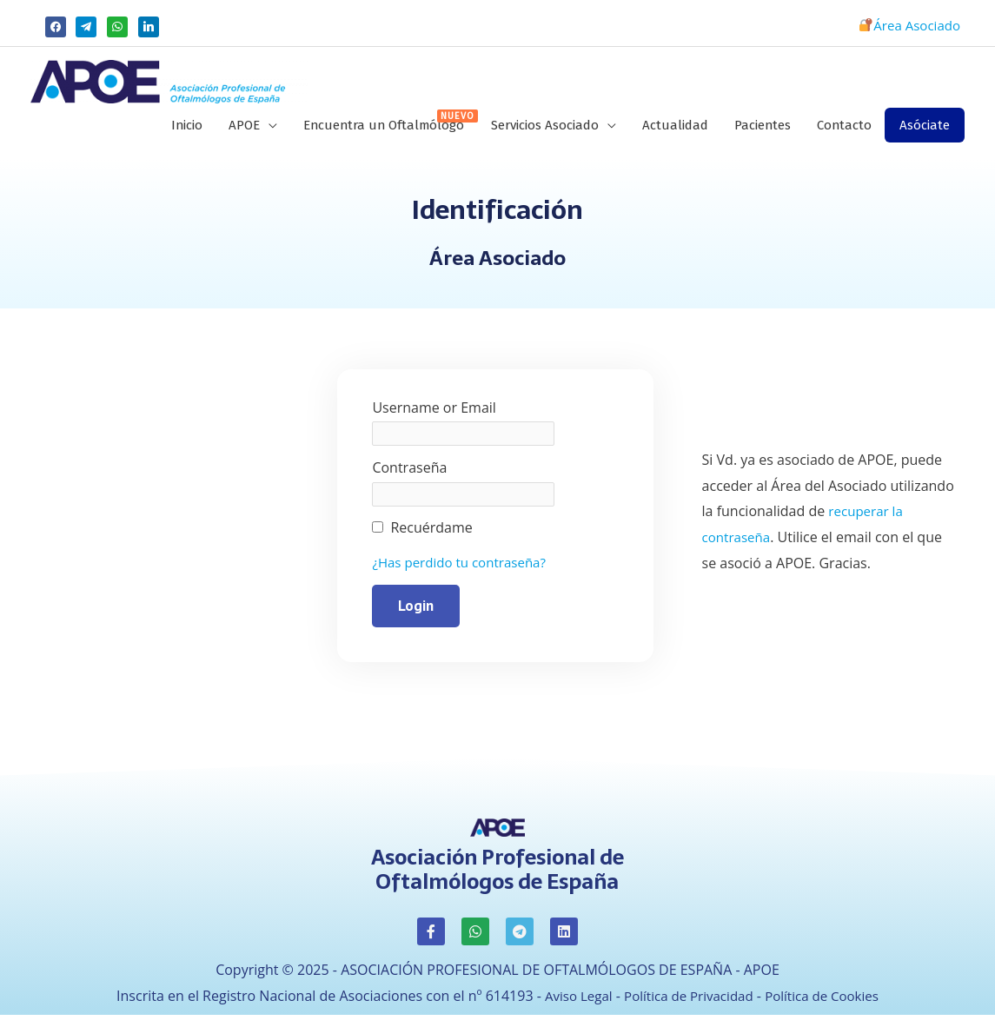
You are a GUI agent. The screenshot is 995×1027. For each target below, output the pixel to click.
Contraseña (409, 477)
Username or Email (433, 417)
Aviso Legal (571, 1005)
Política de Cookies (827, 1005)
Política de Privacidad (687, 1005)
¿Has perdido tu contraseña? (464, 571)
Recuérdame (431, 537)
